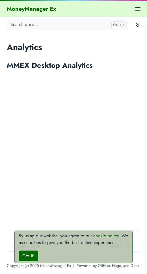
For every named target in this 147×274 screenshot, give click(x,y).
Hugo (116, 265)
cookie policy (106, 235)
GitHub (104, 265)
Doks (135, 265)
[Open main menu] (137, 8)
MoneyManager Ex (31, 9)
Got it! (28, 256)
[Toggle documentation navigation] (137, 24)
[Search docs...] (67, 24)
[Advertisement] (73, 222)
